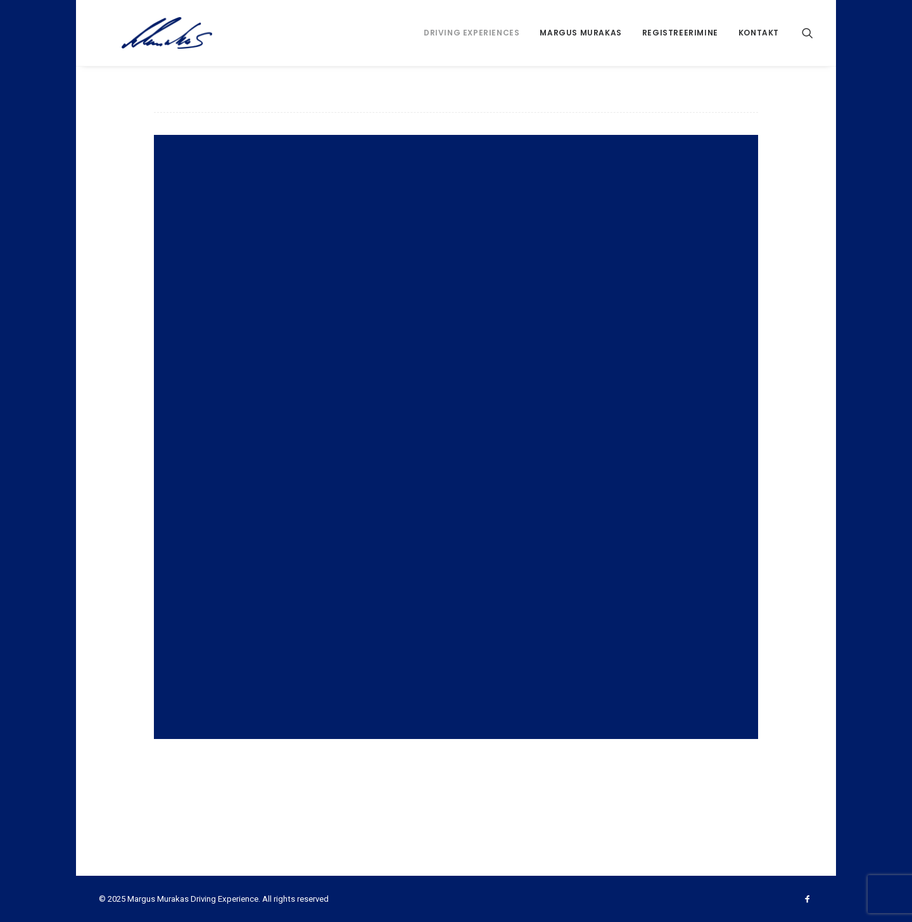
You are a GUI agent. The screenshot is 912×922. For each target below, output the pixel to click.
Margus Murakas (580, 32)
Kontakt (758, 32)
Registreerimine (680, 32)
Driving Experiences (471, 32)
